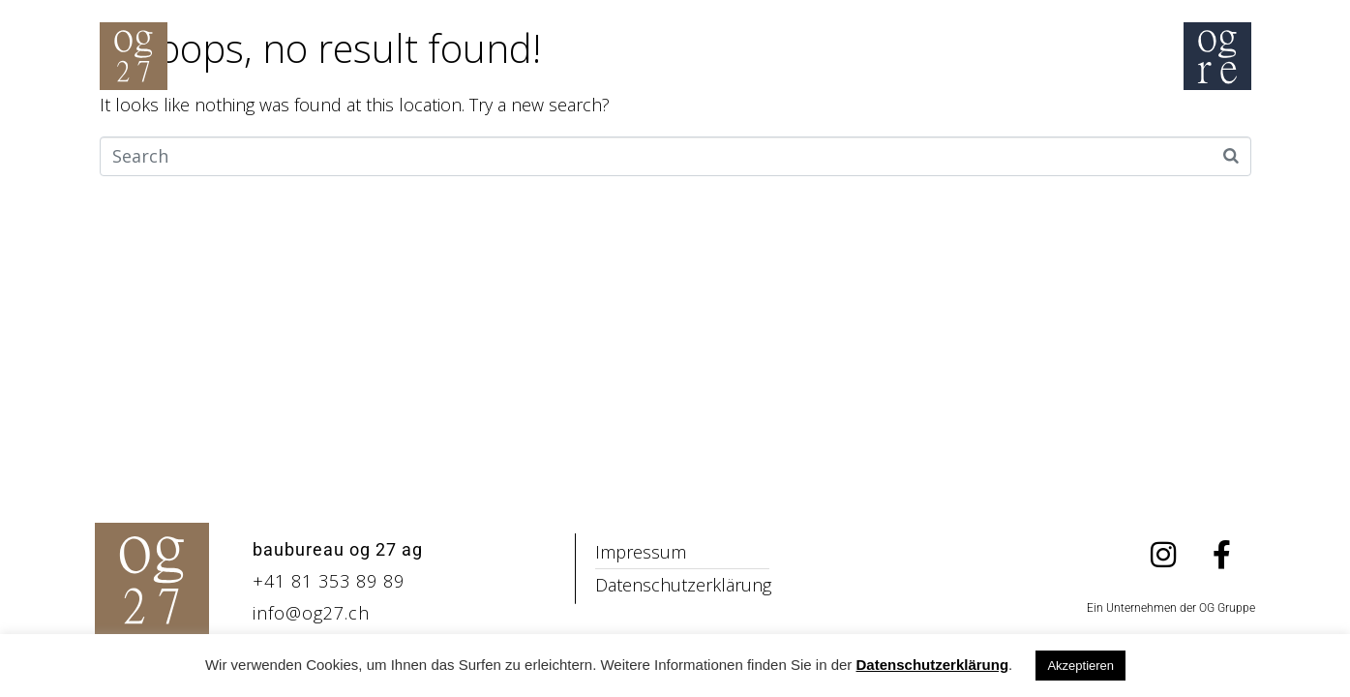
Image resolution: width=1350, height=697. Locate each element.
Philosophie (541, 122)
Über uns (969, 122)
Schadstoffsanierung (761, 122)
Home (222, 122)
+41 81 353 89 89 (329, 580)
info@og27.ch (311, 612)
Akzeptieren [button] (1080, 665)
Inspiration (367, 122)
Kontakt (1113, 122)
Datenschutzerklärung (932, 664)
